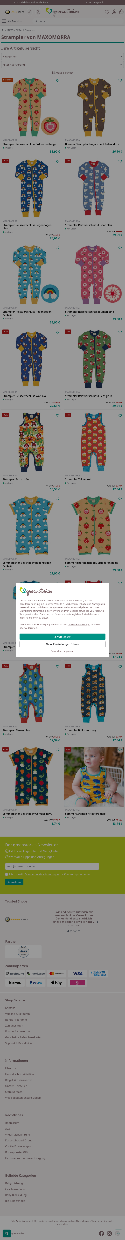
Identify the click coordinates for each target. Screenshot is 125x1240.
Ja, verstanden (62, 636)
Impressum (69, 651)
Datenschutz (56, 651)
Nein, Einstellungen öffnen (62, 644)
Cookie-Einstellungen (79, 624)
